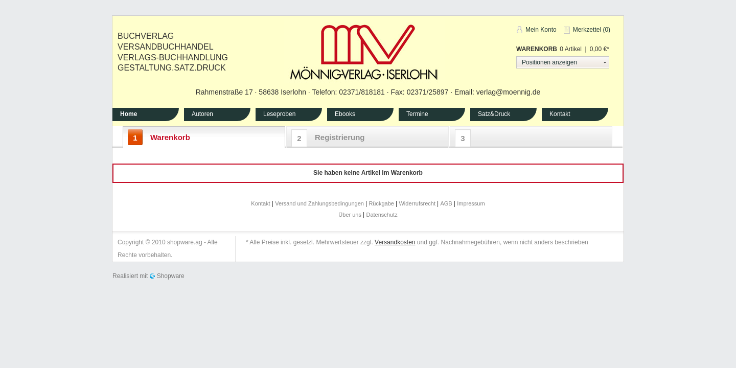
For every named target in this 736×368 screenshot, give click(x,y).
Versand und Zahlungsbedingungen (320, 203)
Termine (417, 114)
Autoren (202, 114)
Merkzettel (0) (591, 29)
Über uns (350, 215)
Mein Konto (541, 29)
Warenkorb (536, 49)
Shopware (171, 276)
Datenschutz (382, 215)
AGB (446, 203)
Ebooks (345, 114)
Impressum (471, 203)
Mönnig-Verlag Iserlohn (364, 50)
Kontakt (559, 114)
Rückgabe (382, 203)
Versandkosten (395, 242)
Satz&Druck (494, 114)
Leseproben (279, 114)
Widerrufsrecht (418, 203)
